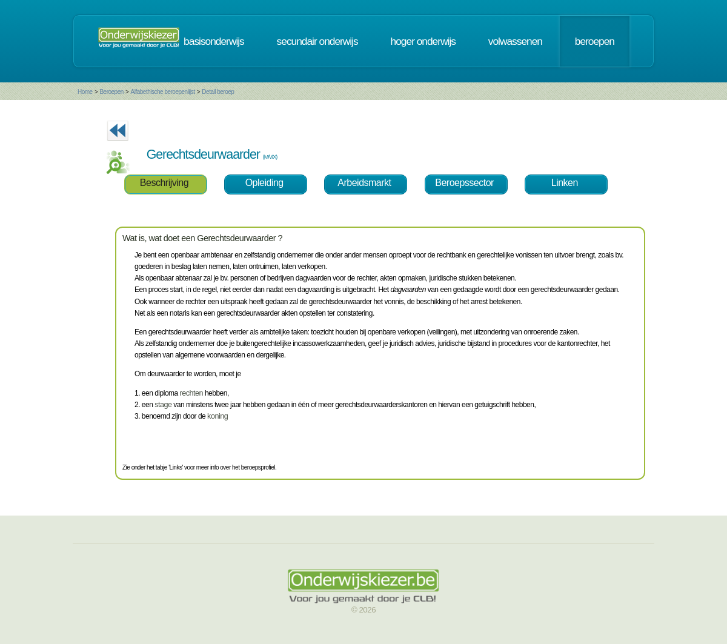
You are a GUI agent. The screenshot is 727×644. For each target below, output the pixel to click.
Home (85, 91)
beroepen (594, 41)
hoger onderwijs (423, 41)
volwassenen (515, 41)
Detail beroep (218, 91)
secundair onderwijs (317, 41)
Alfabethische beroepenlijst (163, 91)
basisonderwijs (214, 41)
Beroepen (111, 91)
